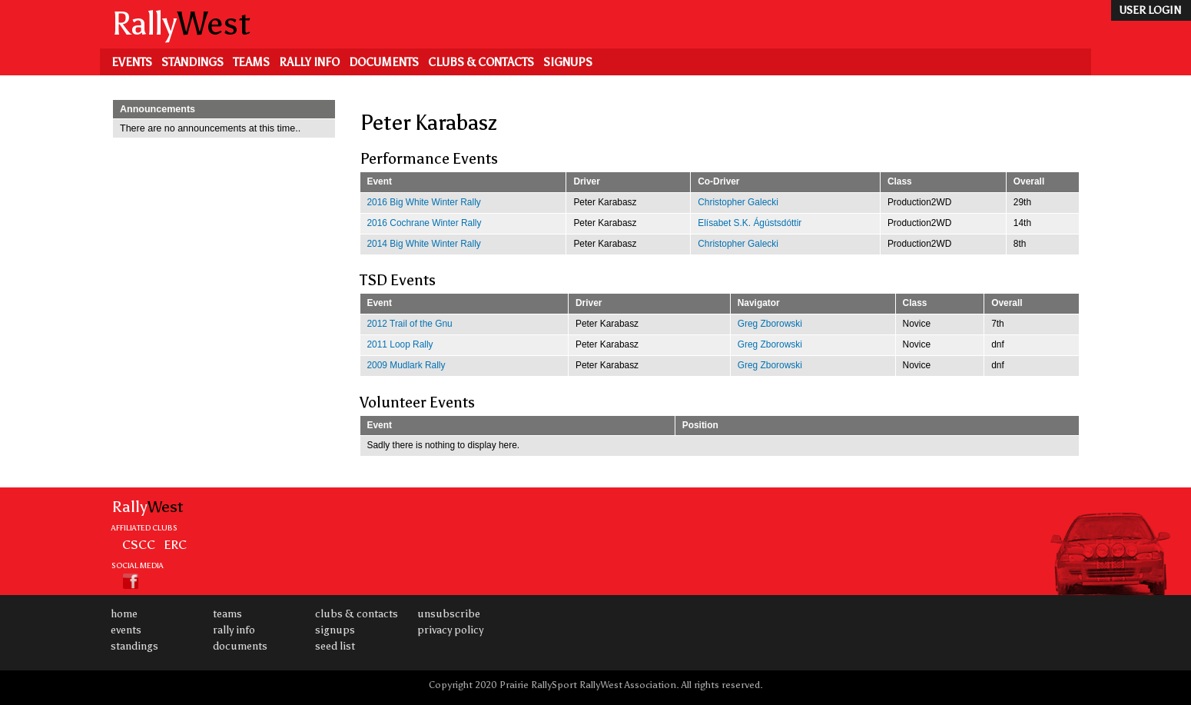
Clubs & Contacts (481, 62)
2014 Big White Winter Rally (424, 243)
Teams (251, 62)
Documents (384, 62)
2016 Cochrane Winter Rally (424, 223)
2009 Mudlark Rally (406, 365)
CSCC (138, 544)
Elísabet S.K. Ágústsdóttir (749, 223)
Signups (567, 62)
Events (131, 62)
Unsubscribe (448, 613)
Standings (192, 62)
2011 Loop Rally (400, 344)
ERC (175, 544)
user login (1150, 10)
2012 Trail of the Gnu (410, 323)
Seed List (335, 646)
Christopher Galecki (738, 202)
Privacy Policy (450, 630)
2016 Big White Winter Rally (424, 202)
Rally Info (309, 62)
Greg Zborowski (770, 323)
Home (124, 613)
